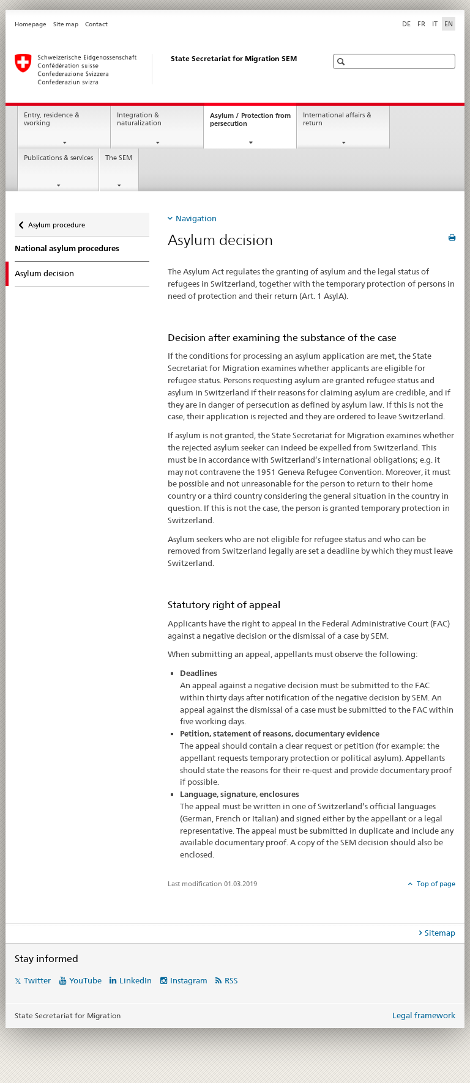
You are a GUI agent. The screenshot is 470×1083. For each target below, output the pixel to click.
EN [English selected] (448, 24)
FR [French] (421, 24)
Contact (96, 24)
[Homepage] (158, 69)
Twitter (37, 980)
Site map (65, 24)
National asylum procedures (67, 248)
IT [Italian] (435, 24)
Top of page (435, 883)
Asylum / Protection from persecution (250, 122)
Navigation (196, 218)
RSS (231, 980)
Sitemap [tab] (440, 933)
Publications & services (58, 158)
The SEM (119, 158)
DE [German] (406, 24)
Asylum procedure (56, 221)
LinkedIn (135, 980)
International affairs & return (337, 119)
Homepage (31, 24)
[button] (342, 61)
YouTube (85, 980)
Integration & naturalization (139, 119)
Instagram (188, 980)
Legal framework (423, 1015)
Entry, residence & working (52, 119)
